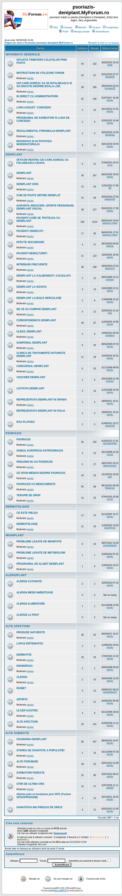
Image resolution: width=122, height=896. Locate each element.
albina (110, 290)
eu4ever (110, 279)
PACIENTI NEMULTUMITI (31, 253)
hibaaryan (110, 488)
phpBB (55, 888)
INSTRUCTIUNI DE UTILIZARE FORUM (40, 72)
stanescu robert (109, 223)
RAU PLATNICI (25, 421)
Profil (63, 31)
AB (109, 188)
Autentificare (100, 31)
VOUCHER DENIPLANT (30, 377)
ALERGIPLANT (16, 575)
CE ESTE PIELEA (27, 512)
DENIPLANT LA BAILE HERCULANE (39, 298)
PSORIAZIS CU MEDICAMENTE (35, 484)
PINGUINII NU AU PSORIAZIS (34, 461)
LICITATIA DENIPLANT (30, 388)
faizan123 (110, 268)
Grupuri (94, 27)
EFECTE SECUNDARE (30, 242)
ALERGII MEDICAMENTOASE (34, 592)
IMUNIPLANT (14, 535)
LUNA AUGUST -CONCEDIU (33, 107)
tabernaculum (110, 465)
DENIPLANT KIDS (27, 184)
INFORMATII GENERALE (22, 54)
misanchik (110, 426)
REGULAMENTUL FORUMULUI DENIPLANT (43, 130)
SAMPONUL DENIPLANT (31, 342)
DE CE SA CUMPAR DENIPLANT (36, 309)
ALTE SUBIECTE (17, 733)
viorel (110, 165)
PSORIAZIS (13, 433)
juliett (109, 65)
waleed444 (109, 199)
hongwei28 (109, 88)
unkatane (109, 335)
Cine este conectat (19, 823)
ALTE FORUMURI (27, 761)
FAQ (54, 27)
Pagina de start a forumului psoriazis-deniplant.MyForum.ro (39, 42)
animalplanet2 (110, 545)
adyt (110, 477)
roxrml (110, 454)
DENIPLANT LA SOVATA (31, 286)
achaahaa (110, 135)
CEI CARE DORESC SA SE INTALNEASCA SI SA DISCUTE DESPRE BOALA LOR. (44, 85)
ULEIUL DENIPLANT (29, 331)
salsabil (109, 788)
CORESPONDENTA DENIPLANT (36, 320)
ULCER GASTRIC (27, 710)
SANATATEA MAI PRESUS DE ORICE (39, 807)
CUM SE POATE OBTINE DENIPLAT (38, 195)
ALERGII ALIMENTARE (30, 603)
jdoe (110, 313)
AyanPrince (109, 528)
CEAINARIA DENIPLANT (31, 739)
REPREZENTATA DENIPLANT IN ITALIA (40, 410)
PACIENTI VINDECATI (29, 231)
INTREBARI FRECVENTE (31, 264)
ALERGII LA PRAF (27, 614)
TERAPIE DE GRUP (28, 495)
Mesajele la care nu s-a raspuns (103, 43)
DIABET (21, 688)
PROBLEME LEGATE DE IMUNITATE (39, 541)
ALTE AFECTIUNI (17, 626)
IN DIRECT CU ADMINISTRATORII (37, 96)
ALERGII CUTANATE (29, 581)
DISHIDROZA (24, 665)
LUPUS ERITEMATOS (29, 643)
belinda (109, 246)
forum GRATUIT (60, 890)
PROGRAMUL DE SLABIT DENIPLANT (40, 563)
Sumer (110, 324)
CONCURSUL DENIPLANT (32, 366)
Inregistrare (110, 27)
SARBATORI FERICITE (30, 772)
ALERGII (21, 677)
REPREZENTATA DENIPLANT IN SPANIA (41, 399)
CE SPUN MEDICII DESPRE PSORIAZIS (40, 472)
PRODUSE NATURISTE (30, 632)
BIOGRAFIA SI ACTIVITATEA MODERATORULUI (34, 143)
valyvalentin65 (110, 443)
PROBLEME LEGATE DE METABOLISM (40, 552)
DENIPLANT (14, 154)
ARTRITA (22, 699)
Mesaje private (80, 31)
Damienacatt (60, 833)
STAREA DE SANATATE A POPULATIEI (40, 750)
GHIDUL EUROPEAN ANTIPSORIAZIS (39, 450)
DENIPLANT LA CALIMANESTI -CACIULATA (43, 275)
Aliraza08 (110, 77)
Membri (81, 27)
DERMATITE (24, 654)
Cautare (66, 27)
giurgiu (30, 78)
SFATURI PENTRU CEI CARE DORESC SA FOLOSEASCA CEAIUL (42, 161)
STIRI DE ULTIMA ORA (30, 783)
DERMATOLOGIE (17, 506)
